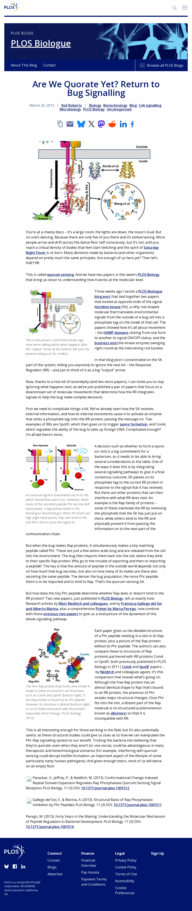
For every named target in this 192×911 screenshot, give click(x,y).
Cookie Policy (125, 867)
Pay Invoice (90, 872)
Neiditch (107, 672)
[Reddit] (112, 124)
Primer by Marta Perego (116, 608)
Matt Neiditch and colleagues (83, 603)
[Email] (70, 124)
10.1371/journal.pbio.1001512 (105, 788)
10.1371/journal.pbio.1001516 (50, 826)
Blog (133, 105)
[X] (91, 124)
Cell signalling (150, 105)
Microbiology (70, 109)
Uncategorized (119, 109)
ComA (127, 666)
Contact (49, 65)
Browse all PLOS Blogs (161, 65)
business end (105, 343)
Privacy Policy (126, 860)
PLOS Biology (94, 109)
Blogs (52, 867)
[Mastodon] (101, 124)
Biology (95, 105)
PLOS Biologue (41, 43)
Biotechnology (115, 105)
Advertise (54, 874)
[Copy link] (60, 124)
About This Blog (24, 65)
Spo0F (144, 666)
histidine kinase (107, 306)
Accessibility (124, 881)
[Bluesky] (81, 124)
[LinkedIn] (123, 124)
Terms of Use (126, 874)
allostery (118, 713)
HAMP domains (116, 332)
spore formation (133, 424)
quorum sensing (60, 274)
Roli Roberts (71, 105)
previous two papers (61, 613)
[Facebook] (132, 124)
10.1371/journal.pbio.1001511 (138, 804)
